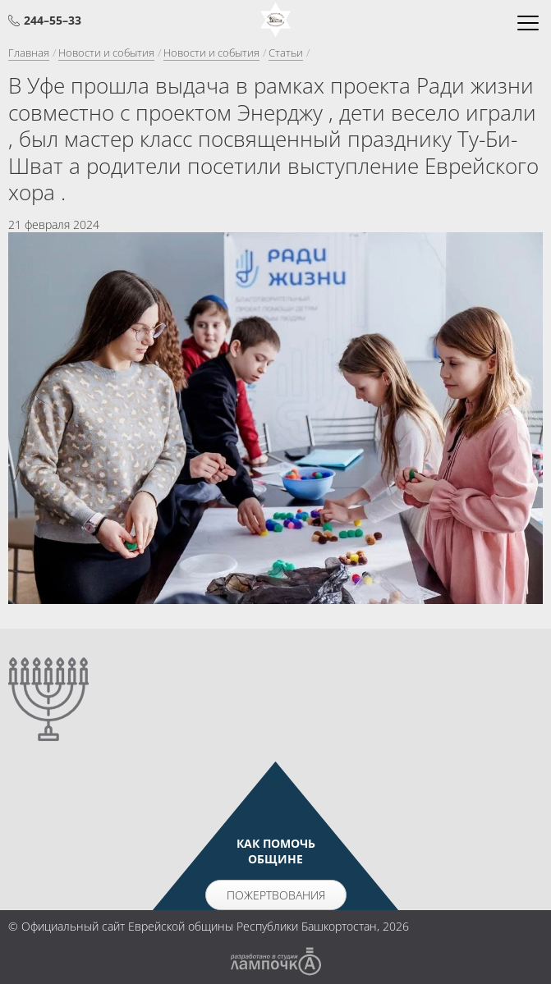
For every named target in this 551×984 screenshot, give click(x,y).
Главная (28, 52)
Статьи (286, 52)
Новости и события (106, 52)
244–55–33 (52, 20)
